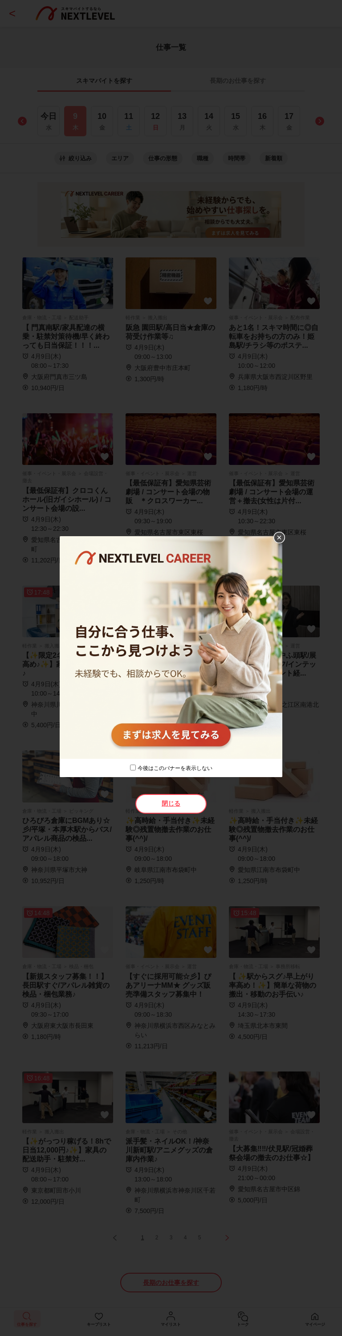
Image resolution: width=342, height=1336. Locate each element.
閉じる (171, 803)
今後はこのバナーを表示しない (175, 768)
